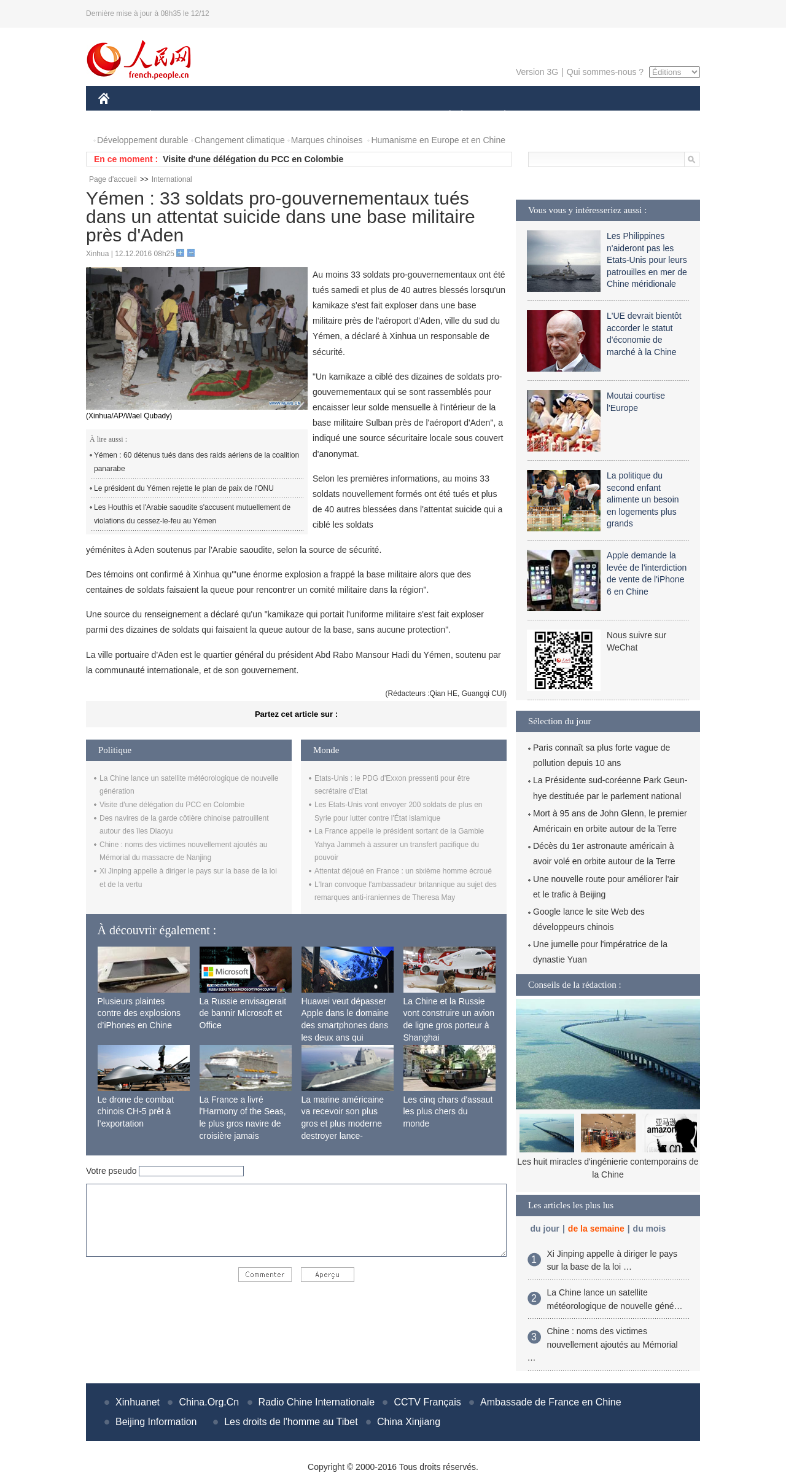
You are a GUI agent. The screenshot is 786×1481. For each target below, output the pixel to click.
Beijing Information (156, 1422)
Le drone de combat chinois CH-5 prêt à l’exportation (136, 1111)
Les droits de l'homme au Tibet (290, 1422)
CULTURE (389, 116)
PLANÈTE (498, 116)
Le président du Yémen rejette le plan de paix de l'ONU (184, 488)
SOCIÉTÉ (444, 116)
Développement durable (143, 140)
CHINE (119, 116)
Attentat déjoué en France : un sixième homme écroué (403, 871)
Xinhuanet (137, 1402)
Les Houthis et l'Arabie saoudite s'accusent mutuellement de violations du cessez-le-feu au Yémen (192, 514)
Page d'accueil (113, 179)
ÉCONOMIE (172, 116)
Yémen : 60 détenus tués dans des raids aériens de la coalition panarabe (196, 462)
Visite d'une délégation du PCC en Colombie (253, 159)
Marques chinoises (327, 140)
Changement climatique (240, 140)
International (172, 179)
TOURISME (600, 116)
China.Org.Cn (209, 1402)
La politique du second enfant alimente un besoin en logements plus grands (643, 499)
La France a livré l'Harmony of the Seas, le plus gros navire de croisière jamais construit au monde (243, 1123)
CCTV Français (427, 1402)
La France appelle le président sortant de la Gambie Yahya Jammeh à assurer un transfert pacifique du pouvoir (399, 844)
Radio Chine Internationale (317, 1402)
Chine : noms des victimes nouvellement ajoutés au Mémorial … (602, 1344)
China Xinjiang (408, 1422)
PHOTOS (656, 116)
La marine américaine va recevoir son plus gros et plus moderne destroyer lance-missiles (343, 1123)
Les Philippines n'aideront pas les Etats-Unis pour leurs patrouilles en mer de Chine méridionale (647, 260)
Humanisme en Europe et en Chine (438, 140)
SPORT (547, 116)
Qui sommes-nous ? (605, 72)
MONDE (229, 116)
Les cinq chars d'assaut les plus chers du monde (448, 1111)
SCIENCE (334, 116)
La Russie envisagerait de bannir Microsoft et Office (243, 1013)
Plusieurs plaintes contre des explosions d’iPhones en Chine (139, 1013)
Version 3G (537, 72)
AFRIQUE (280, 116)
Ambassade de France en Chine (550, 1402)
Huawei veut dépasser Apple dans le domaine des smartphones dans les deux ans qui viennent (345, 1025)
